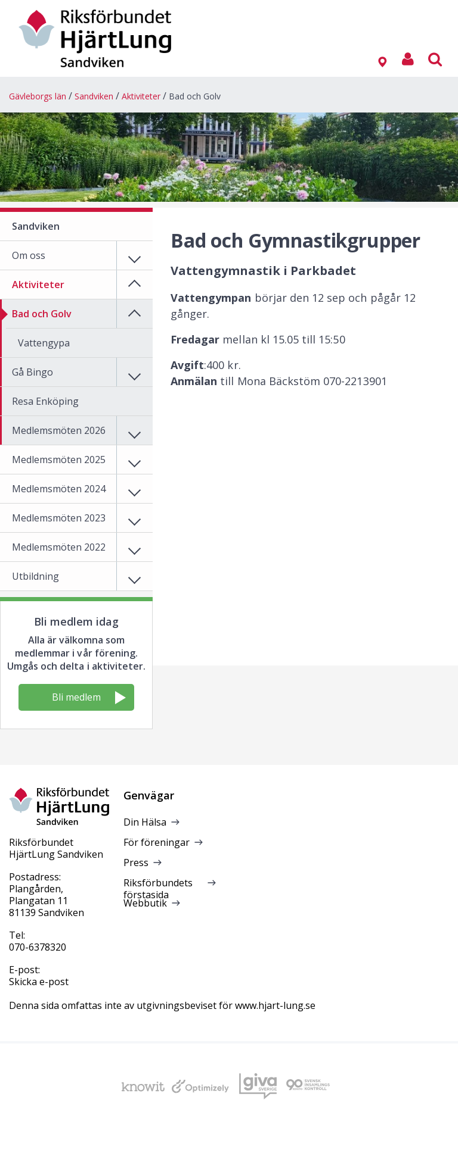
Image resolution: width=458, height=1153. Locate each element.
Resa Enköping (45, 401)
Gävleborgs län (37, 96)
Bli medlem (89, 697)
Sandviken (94, 96)
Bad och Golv (195, 96)
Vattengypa (44, 342)
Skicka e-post (39, 981)
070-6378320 (37, 947)
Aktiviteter (141, 96)
